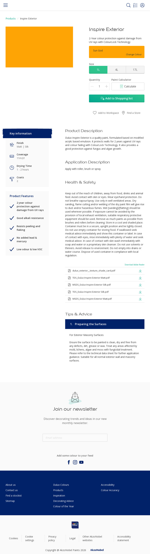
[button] (142, 5)
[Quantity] (99, 86)
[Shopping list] (135, 5)
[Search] (128, 5)
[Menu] (5, 5)
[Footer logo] (75, 525)
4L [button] (116, 70)
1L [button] (98, 70)
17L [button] (135, 70)
